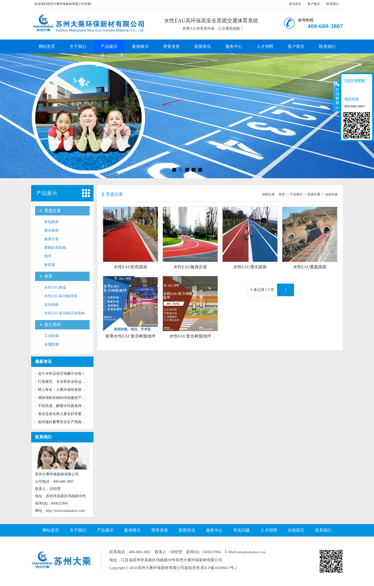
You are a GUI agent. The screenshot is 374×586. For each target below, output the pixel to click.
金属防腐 (51, 344)
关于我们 (78, 46)
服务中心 (233, 46)
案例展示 (140, 46)
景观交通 (52, 210)
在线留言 (296, 530)
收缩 (336, 96)
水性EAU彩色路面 (130, 267)
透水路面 (51, 230)
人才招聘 (265, 46)
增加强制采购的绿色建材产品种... (65, 398)
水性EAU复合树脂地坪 (190, 336)
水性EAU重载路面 (309, 267)
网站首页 (46, 46)
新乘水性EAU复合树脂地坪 (130, 336)
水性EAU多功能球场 (60, 296)
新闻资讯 (202, 46)
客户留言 (314, 4)
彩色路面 (51, 222)
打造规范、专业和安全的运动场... (65, 382)
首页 (282, 194)
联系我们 (332, 4)
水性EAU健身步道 (190, 267)
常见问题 (241, 530)
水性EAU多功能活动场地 (64, 313)
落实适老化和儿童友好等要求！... (65, 414)
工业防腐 (51, 336)
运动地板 (51, 305)
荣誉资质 (171, 46)
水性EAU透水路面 (250, 267)
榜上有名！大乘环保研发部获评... (65, 390)
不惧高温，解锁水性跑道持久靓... (65, 406)
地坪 (47, 256)
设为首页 (295, 4)
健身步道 (51, 239)
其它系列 (52, 324)
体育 (48, 276)
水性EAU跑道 (55, 287)
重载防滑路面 (55, 248)
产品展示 (109, 46)
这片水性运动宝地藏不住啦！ (61, 373)
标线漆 (49, 265)
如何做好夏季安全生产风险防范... (65, 422)
